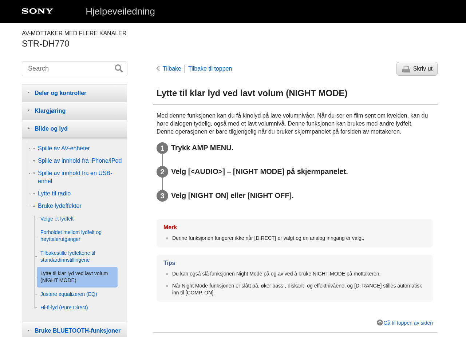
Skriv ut (423, 69)
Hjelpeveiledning (120, 11)
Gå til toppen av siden (408, 323)
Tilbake (172, 69)
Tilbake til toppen (210, 69)
